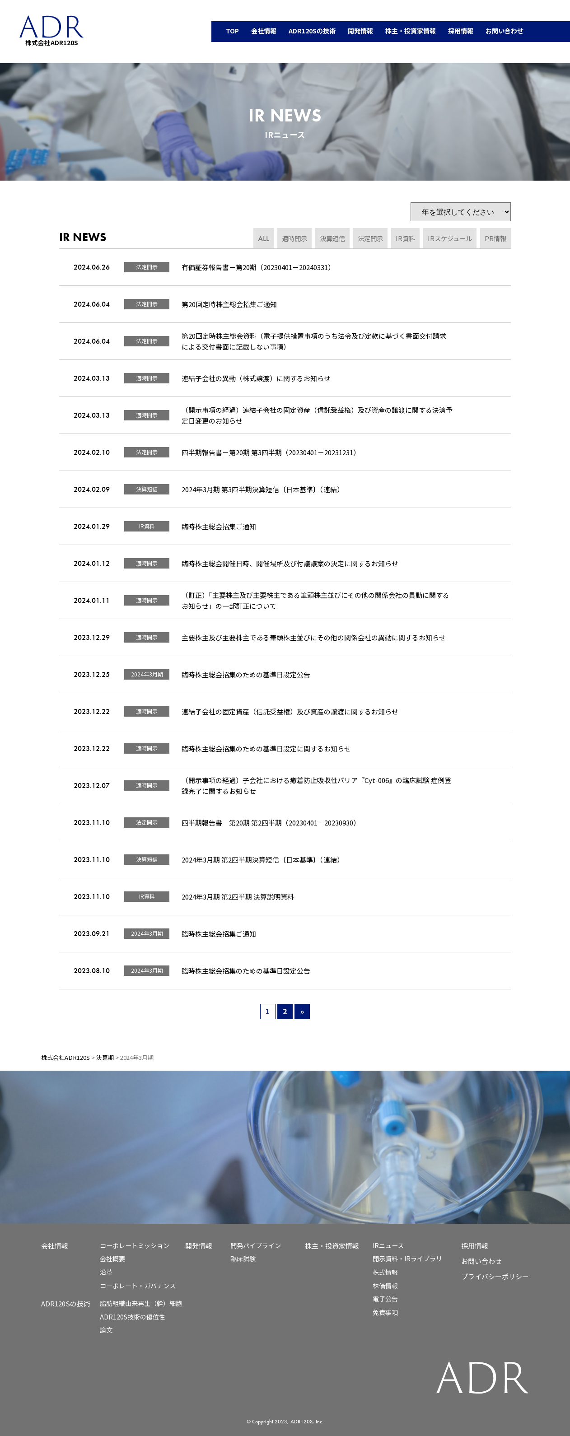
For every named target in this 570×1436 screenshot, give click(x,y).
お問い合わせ (481, 1261)
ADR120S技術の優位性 (132, 1316)
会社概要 (112, 1258)
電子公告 (385, 1298)
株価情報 (385, 1285)
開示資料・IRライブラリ (407, 1258)
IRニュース (388, 1245)
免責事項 (385, 1312)
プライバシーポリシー (495, 1276)
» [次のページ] (302, 1011)
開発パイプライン (255, 1245)
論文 (106, 1329)
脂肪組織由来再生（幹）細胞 (141, 1303)
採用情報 (474, 1245)
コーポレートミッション (134, 1245)
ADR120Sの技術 (65, 1303)
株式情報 (385, 1272)
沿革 (106, 1272)
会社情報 (54, 1245)
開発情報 (198, 1245)
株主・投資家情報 (332, 1245)
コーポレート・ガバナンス (138, 1285)
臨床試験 (243, 1258)
